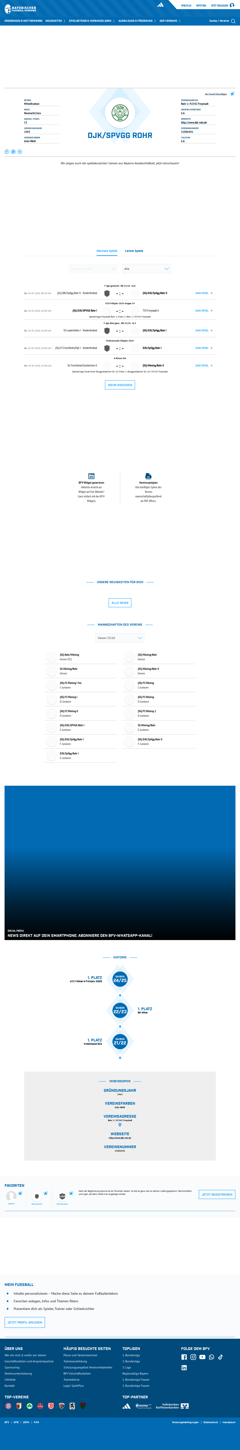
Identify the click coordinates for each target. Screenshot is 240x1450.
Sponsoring (12, 1367)
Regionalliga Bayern (135, 1373)
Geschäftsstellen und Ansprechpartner (29, 1361)
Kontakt (10, 1385)
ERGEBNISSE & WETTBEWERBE (23, 21)
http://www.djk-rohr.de (194, 122)
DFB (16, 1422)
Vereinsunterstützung (18, 1373)
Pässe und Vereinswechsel (80, 1355)
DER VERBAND (170, 21)
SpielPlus (186, 5)
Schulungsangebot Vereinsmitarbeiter (87, 1367)
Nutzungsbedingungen (185, 1422)
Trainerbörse (71, 1379)
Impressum (229, 1422)
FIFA (36, 1422)
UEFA (26, 1422)
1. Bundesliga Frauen (136, 1379)
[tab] (107, 252)
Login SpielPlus (73, 1385)
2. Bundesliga (131, 1361)
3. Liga (126, 1367)
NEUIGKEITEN (55, 21)
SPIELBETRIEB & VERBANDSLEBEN (92, 21)
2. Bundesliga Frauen (136, 1385)
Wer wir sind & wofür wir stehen (25, 1355)
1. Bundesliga (131, 1355)
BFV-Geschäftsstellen (77, 1373)
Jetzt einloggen (219, 6)
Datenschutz (210, 1422)
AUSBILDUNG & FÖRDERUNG (137, 21)
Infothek (201, 5)
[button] (7, 152)
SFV (7, 1422)
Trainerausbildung (75, 1361)
